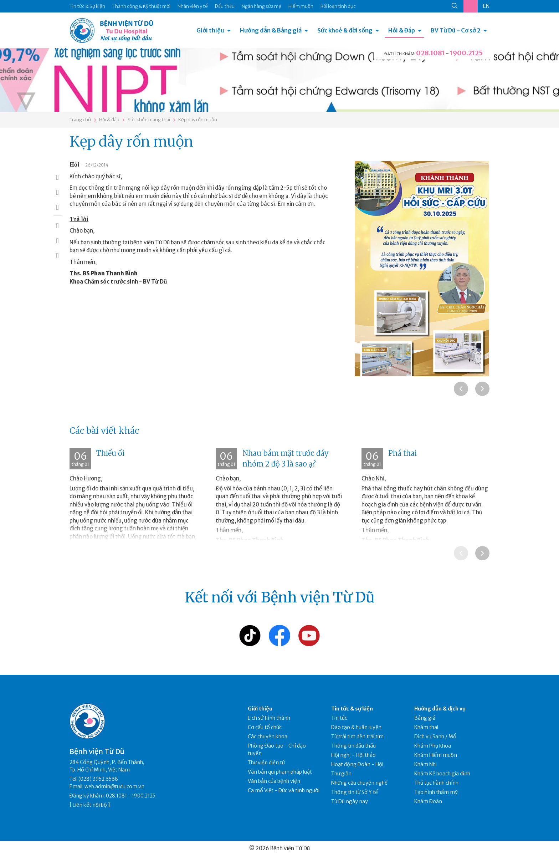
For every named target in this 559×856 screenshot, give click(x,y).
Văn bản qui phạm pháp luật (280, 772)
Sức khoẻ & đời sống (345, 30)
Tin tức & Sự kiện (87, 6)
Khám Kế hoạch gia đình (442, 773)
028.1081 (430, 53)
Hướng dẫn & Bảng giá (271, 30)
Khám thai (426, 727)
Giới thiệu (210, 30)
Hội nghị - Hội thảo (353, 755)
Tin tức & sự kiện (352, 708)
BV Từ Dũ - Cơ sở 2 (456, 30)
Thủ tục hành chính (436, 783)
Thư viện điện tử (266, 762)
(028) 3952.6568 (98, 779)
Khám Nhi (425, 764)
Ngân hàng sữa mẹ (261, 6)
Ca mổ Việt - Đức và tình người (283, 790)
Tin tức (339, 718)
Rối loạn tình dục (338, 6)
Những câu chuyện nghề (359, 783)
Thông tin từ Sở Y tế (354, 792)
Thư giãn (341, 773)
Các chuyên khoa (267, 736)
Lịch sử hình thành (269, 718)
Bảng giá (424, 718)
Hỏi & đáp (109, 120)
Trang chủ (80, 120)
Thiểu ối (110, 453)
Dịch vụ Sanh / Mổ (435, 736)
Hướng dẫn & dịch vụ (440, 708)
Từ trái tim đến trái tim (357, 736)
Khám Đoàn (428, 801)
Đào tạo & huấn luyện (356, 727)
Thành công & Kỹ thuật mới (141, 6)
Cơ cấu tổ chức (265, 727)
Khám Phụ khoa (432, 746)
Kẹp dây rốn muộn (197, 120)
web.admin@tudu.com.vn (114, 786)
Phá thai (402, 453)
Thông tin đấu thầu (353, 746)
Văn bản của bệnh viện (274, 781)
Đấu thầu (225, 6)
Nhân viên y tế (193, 6)
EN (486, 6)
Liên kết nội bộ (90, 805)
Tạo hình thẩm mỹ (436, 792)
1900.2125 (466, 53)
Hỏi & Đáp (401, 30)
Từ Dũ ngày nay (349, 801)
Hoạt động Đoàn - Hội (357, 764)
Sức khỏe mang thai (149, 120)
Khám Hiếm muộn (435, 755)
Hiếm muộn (300, 6)
